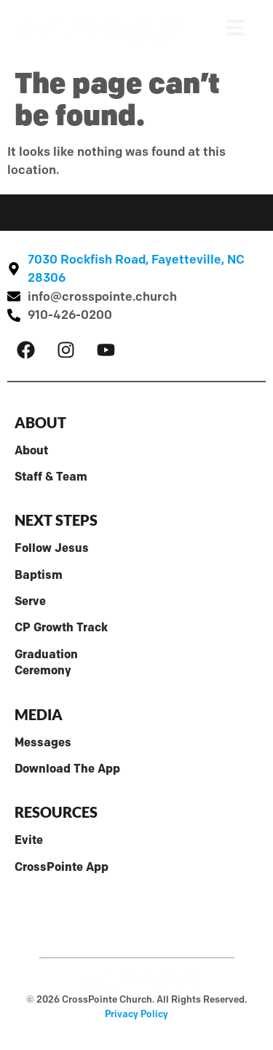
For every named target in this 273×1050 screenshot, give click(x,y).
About (31, 450)
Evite (29, 840)
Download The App (67, 768)
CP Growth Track (61, 627)
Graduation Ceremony (46, 662)
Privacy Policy (136, 1013)
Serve (30, 601)
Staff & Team (51, 476)
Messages (43, 742)
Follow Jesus (52, 548)
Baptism (39, 575)
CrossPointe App (61, 867)
